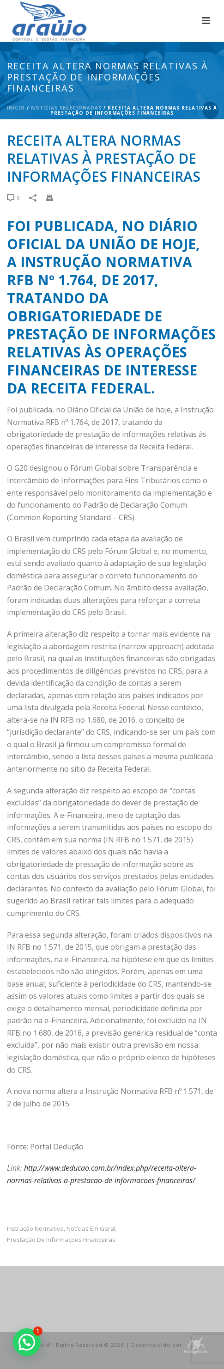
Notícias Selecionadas (66, 107)
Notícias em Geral (91, 1229)
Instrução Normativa (35, 1229)
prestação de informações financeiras (61, 1240)
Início (16, 107)
